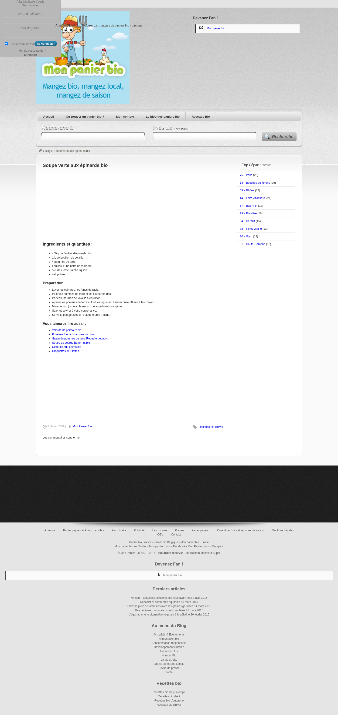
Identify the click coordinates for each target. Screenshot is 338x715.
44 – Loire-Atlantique (253, 198)
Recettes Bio (200, 116)
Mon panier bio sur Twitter (131, 546)
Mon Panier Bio (82, 426)
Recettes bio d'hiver (211, 427)
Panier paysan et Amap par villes (83, 530)
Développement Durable (169, 647)
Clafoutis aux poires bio (66, 347)
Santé (169, 672)
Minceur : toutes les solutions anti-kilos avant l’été (161, 597)
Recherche (283, 136)
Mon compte (125, 116)
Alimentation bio (169, 638)
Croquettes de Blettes (65, 351)
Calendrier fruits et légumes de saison (240, 530)
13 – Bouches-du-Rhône (255, 182)
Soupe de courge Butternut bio (71, 342)
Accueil (48, 116)
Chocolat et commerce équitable (160, 602)
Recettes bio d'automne (169, 700)
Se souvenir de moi (22, 44)
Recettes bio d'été (169, 696)
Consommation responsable (169, 643)
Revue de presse (169, 668)
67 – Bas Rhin (248, 205)
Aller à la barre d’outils (30, 1)
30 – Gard (246, 236)
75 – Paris (246, 175)
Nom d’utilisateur (30, 14)
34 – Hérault (247, 221)
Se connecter (30, 5)
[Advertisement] (133, 202)
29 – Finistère (248, 213)
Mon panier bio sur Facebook (167, 546)
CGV (160, 534)
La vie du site (169, 659)
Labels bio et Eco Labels (169, 663)
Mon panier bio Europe (195, 542)
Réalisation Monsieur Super (203, 553)
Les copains (159, 530)
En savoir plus (169, 651)
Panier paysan (200, 530)
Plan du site (119, 530)
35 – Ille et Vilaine (251, 228)
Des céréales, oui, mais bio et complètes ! (161, 610)
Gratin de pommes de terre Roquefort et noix (80, 338)
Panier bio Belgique (166, 542)
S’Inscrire (30, 55)
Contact (176, 534)
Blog (48, 151)
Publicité (139, 530)
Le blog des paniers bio (163, 116)
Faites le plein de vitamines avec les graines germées (160, 606)
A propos (49, 530)
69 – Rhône (247, 190)
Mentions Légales (283, 530)
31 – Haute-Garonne (252, 244)
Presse (179, 530)
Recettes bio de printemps (169, 692)
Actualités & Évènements (169, 634)
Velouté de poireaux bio (66, 330)
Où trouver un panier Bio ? (85, 116)
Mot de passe (30, 28)
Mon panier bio (216, 28)
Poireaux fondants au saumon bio (73, 334)
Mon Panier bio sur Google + (205, 546)
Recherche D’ (58, 127)
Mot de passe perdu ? (32, 50)
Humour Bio (169, 655)
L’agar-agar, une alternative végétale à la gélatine (159, 614)
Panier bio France (140, 542)
